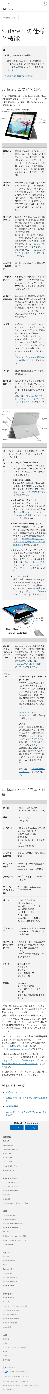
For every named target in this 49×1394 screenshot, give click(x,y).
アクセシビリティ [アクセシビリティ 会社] (9, 1356)
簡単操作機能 (12, 1106)
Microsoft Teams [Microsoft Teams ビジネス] (8, 1286)
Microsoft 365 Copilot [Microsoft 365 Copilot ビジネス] (10, 1281)
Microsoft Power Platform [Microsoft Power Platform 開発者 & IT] (11, 1319)
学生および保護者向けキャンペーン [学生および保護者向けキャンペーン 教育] (14, 1240)
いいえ (31, 1127)
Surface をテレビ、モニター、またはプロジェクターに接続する (29, 541)
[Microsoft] (24, 2)
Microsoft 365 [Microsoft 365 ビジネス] (7, 1273)
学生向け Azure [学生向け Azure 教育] (8, 1244)
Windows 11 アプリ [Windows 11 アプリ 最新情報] (9, 1170)
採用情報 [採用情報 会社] (6, 1339)
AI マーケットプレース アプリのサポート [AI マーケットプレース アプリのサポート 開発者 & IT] (16, 1306)
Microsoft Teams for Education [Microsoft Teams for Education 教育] (12, 1223)
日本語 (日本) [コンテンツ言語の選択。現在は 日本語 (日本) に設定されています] (11, 1367)
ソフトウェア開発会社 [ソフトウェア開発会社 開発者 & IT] (10, 1323)
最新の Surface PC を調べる (20, 75)
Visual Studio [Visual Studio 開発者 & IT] (7, 1327)
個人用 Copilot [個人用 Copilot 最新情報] (7, 1158)
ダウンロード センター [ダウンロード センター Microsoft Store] (10, 1186)
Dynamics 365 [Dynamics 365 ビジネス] (7, 1269)
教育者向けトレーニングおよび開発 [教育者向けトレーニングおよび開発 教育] (14, 1236)
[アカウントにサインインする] (45, 3)
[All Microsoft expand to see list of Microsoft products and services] (3, 3)
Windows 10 (24, 715)
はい (17, 1127)
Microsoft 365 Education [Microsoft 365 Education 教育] (11, 1228)
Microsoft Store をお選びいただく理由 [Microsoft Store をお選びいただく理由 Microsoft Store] (15, 1203)
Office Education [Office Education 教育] (8, 1232)
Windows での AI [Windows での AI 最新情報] (8, 1162)
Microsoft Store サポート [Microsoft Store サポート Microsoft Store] (11, 1191)
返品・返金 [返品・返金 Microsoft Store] (6, 1195)
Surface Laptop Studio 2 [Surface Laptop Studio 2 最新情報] (10, 1149)
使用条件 (25, 1385)
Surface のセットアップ (17, 1092)
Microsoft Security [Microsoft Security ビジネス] (9, 1261)
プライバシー (24, 1381)
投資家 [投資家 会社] (5, 1351)
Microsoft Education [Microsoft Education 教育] (9, 1215)
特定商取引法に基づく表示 (11, 1385)
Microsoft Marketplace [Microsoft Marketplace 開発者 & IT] (10, 1314)
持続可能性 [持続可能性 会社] (6, 1360)
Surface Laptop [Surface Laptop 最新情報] (8, 1145)
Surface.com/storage (19, 1048)
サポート (6, 9)
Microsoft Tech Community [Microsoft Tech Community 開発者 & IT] (11, 1310)
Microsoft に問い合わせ (10, 1381)
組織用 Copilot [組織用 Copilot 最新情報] (7, 1153)
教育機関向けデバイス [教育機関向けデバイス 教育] (10, 1219)
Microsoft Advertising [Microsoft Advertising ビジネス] (10, 1277)
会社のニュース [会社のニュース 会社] (8, 1343)
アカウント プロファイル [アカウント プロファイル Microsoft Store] (11, 1182)
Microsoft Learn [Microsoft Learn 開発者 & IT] (8, 1302)
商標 (31, 1385)
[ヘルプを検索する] (9, 3)
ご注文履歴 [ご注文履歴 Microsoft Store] (6, 1199)
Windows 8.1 (25, 712)
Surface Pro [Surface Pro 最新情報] (6, 1141)
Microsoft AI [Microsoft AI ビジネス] (7, 1256)
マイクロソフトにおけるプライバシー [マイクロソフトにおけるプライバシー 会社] (15, 1347)
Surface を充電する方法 (33, 491)
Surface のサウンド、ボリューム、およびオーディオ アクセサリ (29, 399)
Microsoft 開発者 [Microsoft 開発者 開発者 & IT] (8, 1298)
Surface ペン (39, 243)
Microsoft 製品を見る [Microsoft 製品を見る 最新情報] (10, 1166)
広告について (38, 1385)
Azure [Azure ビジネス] (5, 1265)
